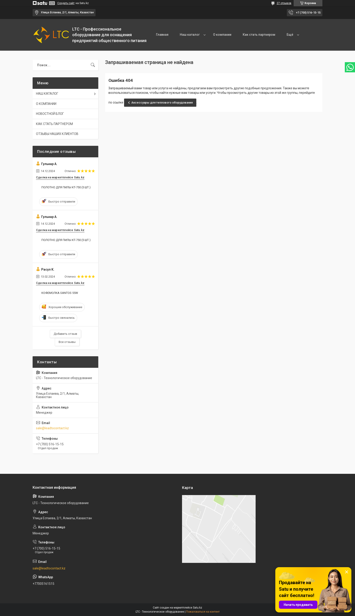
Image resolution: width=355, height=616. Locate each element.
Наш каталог (190, 34)
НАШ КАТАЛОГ (47, 93)
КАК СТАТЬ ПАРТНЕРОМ (54, 124)
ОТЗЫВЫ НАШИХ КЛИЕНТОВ (57, 134)
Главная (162, 34)
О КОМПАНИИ (46, 104)
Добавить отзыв (65, 333)
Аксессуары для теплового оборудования (162, 102)
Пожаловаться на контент (203, 611)
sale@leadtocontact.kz (52, 428)
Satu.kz (197, 607)
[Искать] (92, 65)
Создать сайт (65, 3)
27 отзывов (284, 3)
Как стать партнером (259, 34)
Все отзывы (67, 342)
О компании (222, 34)
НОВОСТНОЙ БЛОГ (50, 114)
